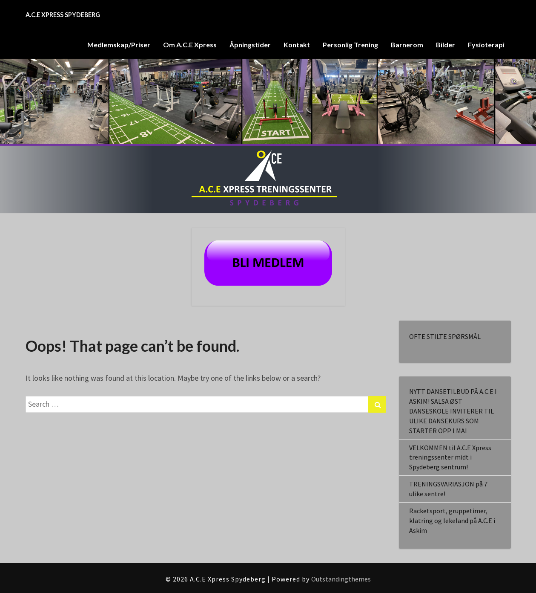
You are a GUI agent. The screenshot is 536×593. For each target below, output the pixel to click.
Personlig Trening (350, 44)
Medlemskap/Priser (118, 44)
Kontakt (297, 44)
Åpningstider (250, 44)
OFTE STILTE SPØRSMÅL (445, 336)
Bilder (445, 44)
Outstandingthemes (341, 579)
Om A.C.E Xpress (190, 44)
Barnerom (407, 44)
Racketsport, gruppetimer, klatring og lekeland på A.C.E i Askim (452, 520)
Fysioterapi (486, 44)
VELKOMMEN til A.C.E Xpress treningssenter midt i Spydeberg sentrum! (450, 457)
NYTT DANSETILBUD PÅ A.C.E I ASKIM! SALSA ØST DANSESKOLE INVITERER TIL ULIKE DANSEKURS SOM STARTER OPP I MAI (453, 410)
